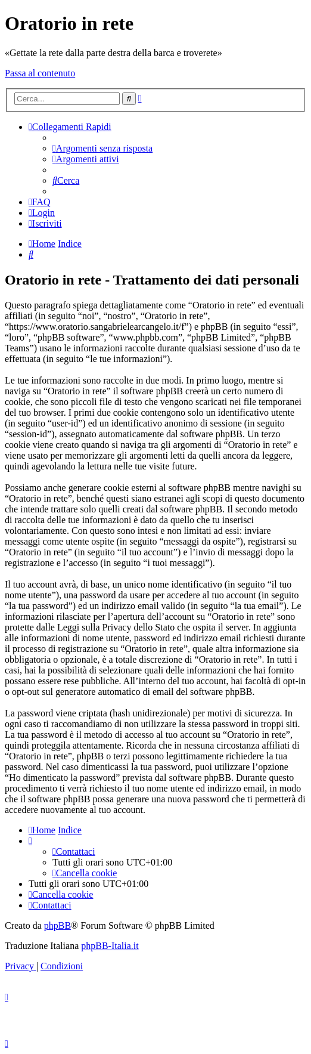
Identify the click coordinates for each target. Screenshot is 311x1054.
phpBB (57, 925)
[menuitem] (102, 148)
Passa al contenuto (40, 73)
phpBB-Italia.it (109, 946)
